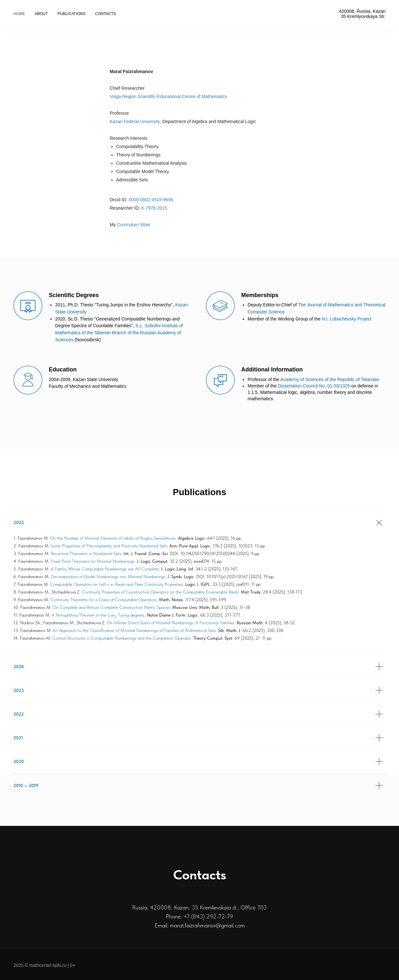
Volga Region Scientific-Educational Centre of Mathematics (168, 96)
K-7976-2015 (154, 208)
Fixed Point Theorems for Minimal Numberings (92, 561)
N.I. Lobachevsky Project (346, 318)
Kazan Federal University (135, 121)
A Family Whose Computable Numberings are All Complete (105, 568)
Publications (71, 14)
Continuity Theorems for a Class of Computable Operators (103, 599)
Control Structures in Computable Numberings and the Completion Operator (121, 638)
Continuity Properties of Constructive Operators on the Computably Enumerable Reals (160, 591)
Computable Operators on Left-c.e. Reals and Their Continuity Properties (116, 584)
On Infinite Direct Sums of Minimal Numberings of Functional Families (170, 622)
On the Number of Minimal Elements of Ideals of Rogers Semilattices (113, 538)
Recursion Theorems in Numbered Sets (86, 553)
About (41, 14)
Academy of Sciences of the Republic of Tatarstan (329, 379)
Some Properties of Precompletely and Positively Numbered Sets (109, 545)
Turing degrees (131, 615)
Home (19, 14)
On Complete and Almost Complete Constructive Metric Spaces (111, 607)
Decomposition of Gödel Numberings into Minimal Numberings (108, 576)
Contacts (105, 14)
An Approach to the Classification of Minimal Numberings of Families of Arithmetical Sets (134, 630)
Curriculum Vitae (133, 224)
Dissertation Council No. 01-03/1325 (314, 385)
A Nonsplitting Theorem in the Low (83, 615)
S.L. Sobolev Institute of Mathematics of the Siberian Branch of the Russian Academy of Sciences (119, 332)
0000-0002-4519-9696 (151, 199)
